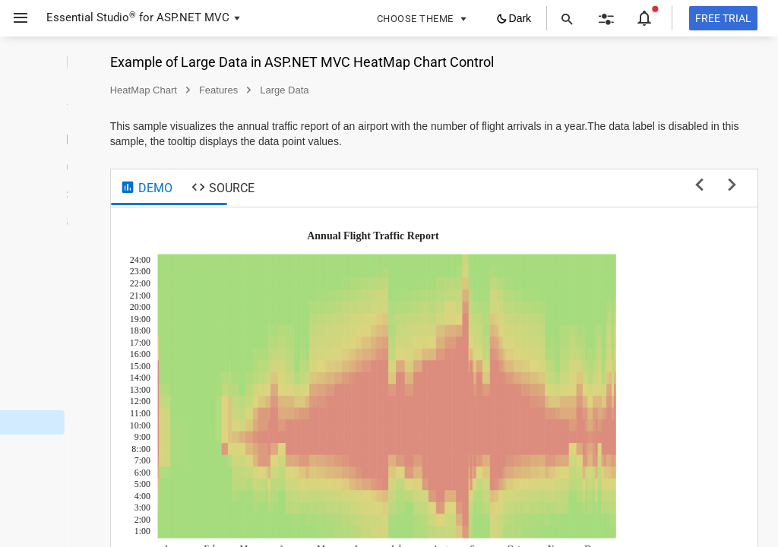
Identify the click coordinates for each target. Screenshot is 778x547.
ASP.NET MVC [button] (193, 17)
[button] (15, 18)
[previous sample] (699, 186)
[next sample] (732, 186)
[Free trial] (723, 18)
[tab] (268, 188)
